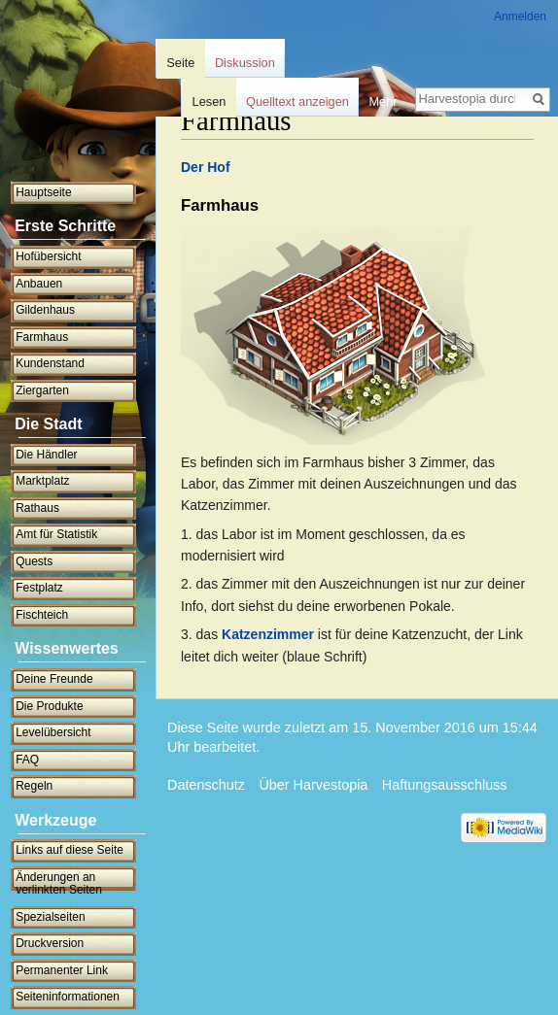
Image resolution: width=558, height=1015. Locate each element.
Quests (34, 561)
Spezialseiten (50, 917)
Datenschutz (206, 785)
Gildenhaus (45, 310)
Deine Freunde (54, 679)
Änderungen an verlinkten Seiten (59, 883)
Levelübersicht (53, 732)
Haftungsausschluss (444, 785)
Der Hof (205, 167)
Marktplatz (42, 481)
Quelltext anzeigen (297, 101)
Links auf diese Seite (69, 850)
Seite (180, 62)
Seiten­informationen (68, 996)
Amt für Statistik (56, 534)
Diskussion (245, 62)
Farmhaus (42, 337)
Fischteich (42, 615)
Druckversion (50, 943)
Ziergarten (42, 390)
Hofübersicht (48, 256)
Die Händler (46, 454)
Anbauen (39, 283)
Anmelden (520, 16)
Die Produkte (49, 706)
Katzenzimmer (268, 634)
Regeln (34, 786)
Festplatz (39, 587)
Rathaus (37, 508)
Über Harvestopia (313, 785)
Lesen (209, 101)
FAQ (27, 759)
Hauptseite (43, 192)
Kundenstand (50, 363)
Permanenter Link (62, 970)
